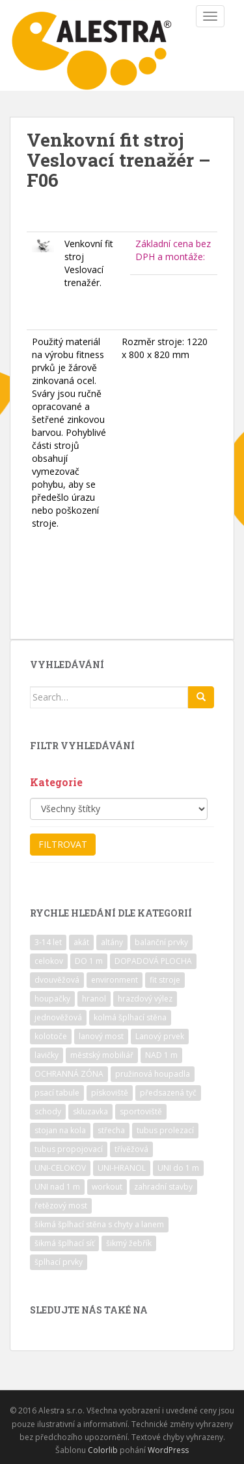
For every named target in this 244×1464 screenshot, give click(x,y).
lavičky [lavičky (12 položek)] (46, 1055)
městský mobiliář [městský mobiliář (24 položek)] (101, 1055)
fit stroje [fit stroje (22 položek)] (165, 979)
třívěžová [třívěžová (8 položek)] (131, 1149)
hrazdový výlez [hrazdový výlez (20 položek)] (145, 998)
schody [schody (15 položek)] (47, 1111)
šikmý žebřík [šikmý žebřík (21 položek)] (129, 1243)
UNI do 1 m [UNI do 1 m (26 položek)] (178, 1167)
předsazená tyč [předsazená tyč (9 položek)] (168, 1092)
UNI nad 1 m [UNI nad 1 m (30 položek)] (57, 1186)
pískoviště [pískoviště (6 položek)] (109, 1092)
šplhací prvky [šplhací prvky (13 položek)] (58, 1261)
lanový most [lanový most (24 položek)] (101, 1036)
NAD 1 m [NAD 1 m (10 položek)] (161, 1055)
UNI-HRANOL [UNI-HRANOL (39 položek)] (122, 1167)
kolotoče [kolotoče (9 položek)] (50, 1036)
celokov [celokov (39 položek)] (48, 960)
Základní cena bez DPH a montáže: (173, 250)
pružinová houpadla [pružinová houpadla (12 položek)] (152, 1073)
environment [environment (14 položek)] (114, 979)
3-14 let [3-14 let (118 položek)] (48, 942)
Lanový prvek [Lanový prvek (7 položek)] (159, 1036)
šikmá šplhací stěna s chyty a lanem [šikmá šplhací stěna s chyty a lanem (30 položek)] (99, 1224)
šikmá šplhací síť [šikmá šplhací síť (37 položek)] (64, 1243)
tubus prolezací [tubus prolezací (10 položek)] (165, 1130)
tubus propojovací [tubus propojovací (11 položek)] (68, 1149)
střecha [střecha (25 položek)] (111, 1130)
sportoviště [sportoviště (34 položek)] (141, 1111)
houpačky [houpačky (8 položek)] (52, 998)
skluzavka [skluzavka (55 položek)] (90, 1111)
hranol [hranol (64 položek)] (94, 998)
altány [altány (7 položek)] (112, 942)
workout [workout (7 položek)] (107, 1186)
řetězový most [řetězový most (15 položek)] (60, 1205)
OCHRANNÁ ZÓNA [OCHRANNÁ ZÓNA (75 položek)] (68, 1073)
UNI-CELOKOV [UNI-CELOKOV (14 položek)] (60, 1167)
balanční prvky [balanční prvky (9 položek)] (161, 942)
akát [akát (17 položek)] (81, 942)
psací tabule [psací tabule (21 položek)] (56, 1092)
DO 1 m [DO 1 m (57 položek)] (89, 960)
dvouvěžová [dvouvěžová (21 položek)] (56, 979)
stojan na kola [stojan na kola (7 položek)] (60, 1130)
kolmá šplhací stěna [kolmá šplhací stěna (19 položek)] (130, 1017)
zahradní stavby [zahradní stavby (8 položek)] (163, 1186)
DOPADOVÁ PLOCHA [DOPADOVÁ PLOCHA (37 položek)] (153, 960)
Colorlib (103, 1450)
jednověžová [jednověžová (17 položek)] (58, 1017)
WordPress (168, 1450)
